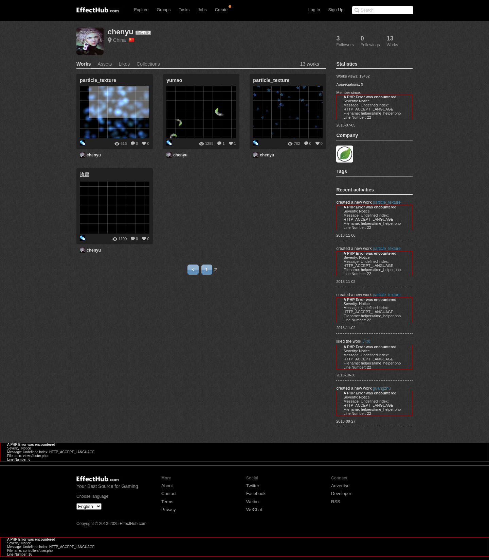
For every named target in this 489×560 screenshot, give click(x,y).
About (167, 485)
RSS (335, 501)
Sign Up (335, 9)
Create (221, 9)
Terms (167, 501)
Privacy (168, 509)
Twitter (252, 485)
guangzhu (382, 388)
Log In (314, 9)
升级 (366, 341)
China (123, 40)
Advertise (340, 485)
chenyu (120, 32)
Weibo (252, 501)
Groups (163, 9)
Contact (169, 493)
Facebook (256, 493)
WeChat (254, 509)
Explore (141, 9)
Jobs (202, 9)
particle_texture (387, 202)
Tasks (184, 9)
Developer (341, 493)
